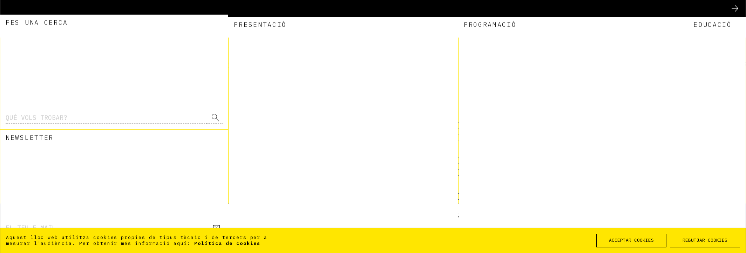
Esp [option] (658, 53)
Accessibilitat (587, 218)
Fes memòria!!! (416, 185)
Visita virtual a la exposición (444, 126)
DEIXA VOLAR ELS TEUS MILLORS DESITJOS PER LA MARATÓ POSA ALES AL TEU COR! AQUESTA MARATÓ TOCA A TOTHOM (511, 194)
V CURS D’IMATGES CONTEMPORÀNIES (446, 144)
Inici (733, 208)
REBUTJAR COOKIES (705, 240)
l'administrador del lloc (504, 81)
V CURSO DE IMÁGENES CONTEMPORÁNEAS (451, 150)
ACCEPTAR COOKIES (631, 240)
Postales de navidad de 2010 (439, 132)
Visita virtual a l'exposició (441, 120)
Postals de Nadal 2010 (429, 138)
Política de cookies (227, 243)
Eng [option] (658, 59)
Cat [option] (658, 47)
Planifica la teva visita (419, 218)
